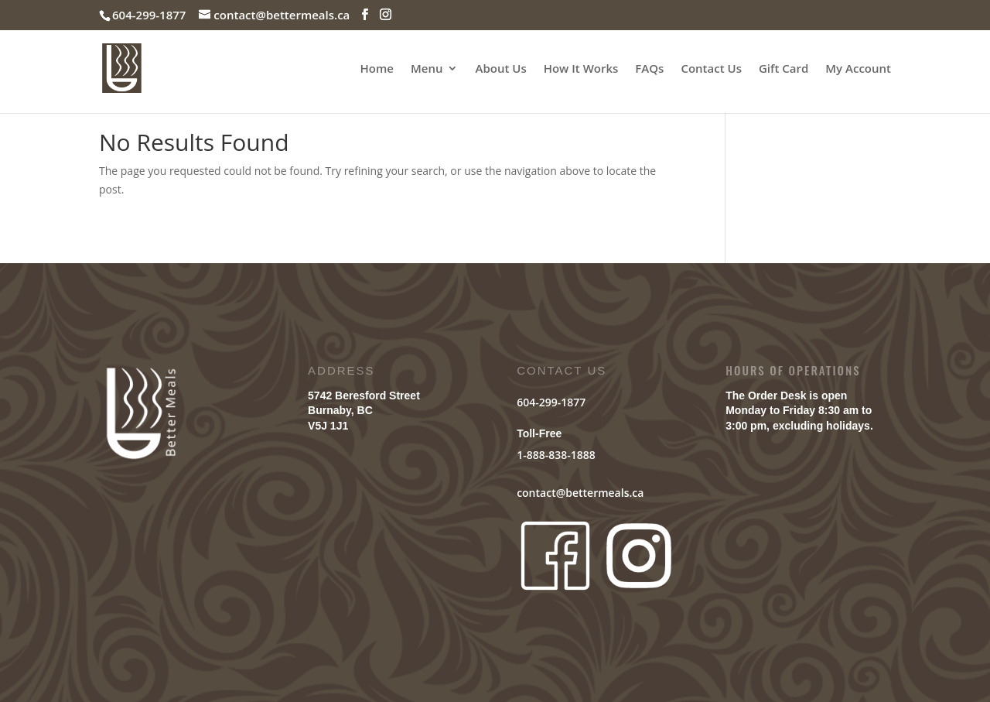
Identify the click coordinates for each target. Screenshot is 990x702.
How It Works (581, 69)
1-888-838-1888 (556, 454)
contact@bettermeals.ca (580, 492)
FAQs (649, 69)
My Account (858, 69)
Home (377, 69)
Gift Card (783, 69)
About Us (500, 69)
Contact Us (711, 69)
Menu (427, 69)
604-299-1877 (551, 402)
